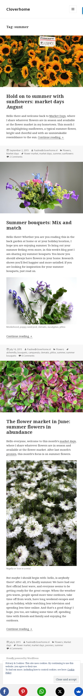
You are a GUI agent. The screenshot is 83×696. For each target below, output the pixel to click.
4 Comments (16, 648)
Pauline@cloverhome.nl (46, 150)
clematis (45, 352)
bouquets (22, 352)
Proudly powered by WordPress (22, 658)
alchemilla (11, 352)
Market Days (57, 116)
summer (57, 153)
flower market (31, 153)
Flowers (67, 150)
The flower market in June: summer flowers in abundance (38, 426)
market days (45, 153)
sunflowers (67, 153)
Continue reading (51, 137)
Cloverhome (18, 9)
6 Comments (28, 355)
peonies (11, 454)
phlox (53, 352)
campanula (34, 352)
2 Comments (16, 156)
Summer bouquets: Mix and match (39, 225)
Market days (12, 153)
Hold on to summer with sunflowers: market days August (35, 101)
